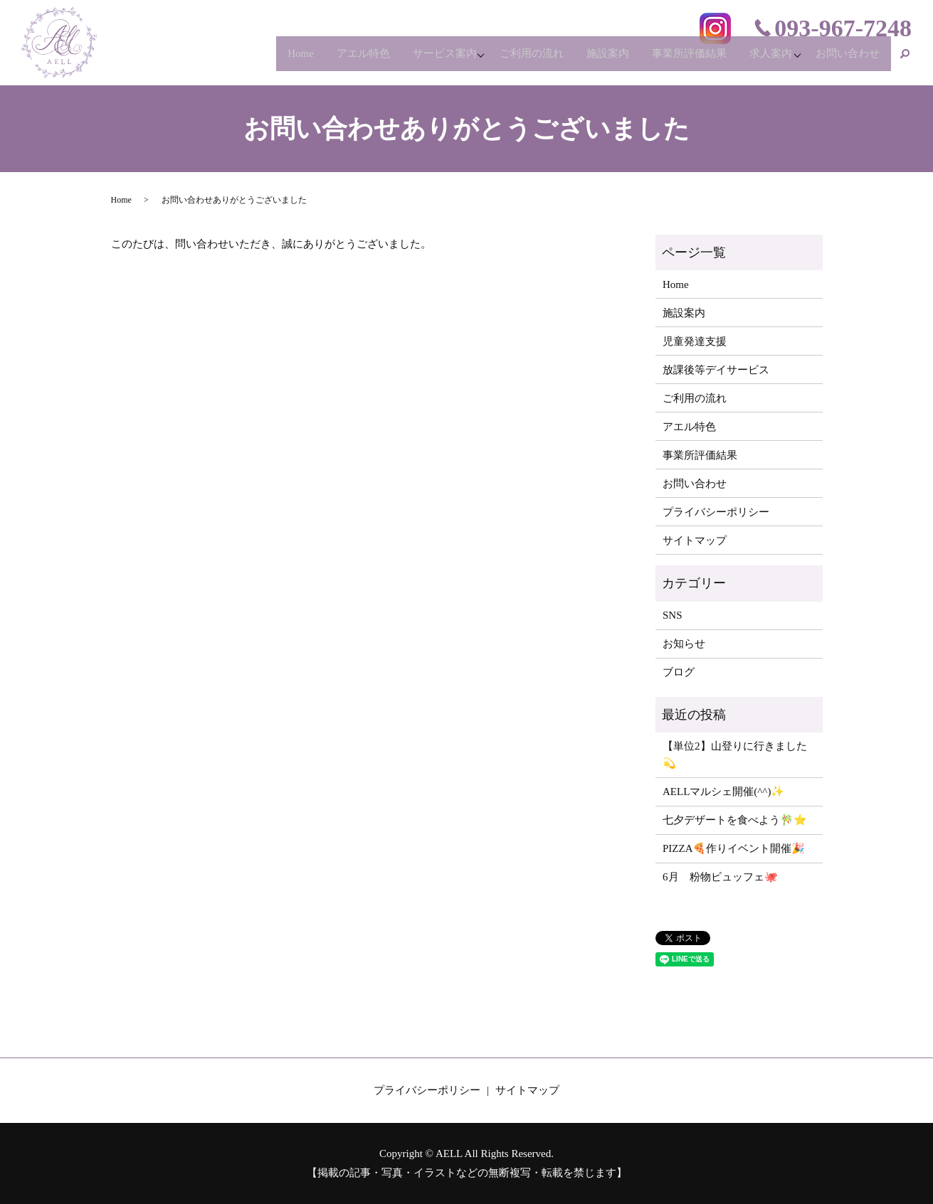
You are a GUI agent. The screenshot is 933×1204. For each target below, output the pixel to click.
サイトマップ (695, 540)
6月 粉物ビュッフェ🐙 (720, 877)
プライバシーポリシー (716, 512)
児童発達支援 (695, 341)
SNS (672, 615)
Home (260, 59)
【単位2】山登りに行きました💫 (735, 754)
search (905, 59)
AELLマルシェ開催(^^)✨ (723, 791)
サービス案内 (414, 59)
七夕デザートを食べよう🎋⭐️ (735, 820)
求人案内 (762, 59)
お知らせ (684, 643)
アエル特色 (327, 59)
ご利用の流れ (508, 59)
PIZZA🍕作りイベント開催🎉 (734, 848)
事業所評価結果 (675, 59)
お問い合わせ (845, 59)
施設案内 (589, 59)
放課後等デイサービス (716, 369)
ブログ (679, 672)
